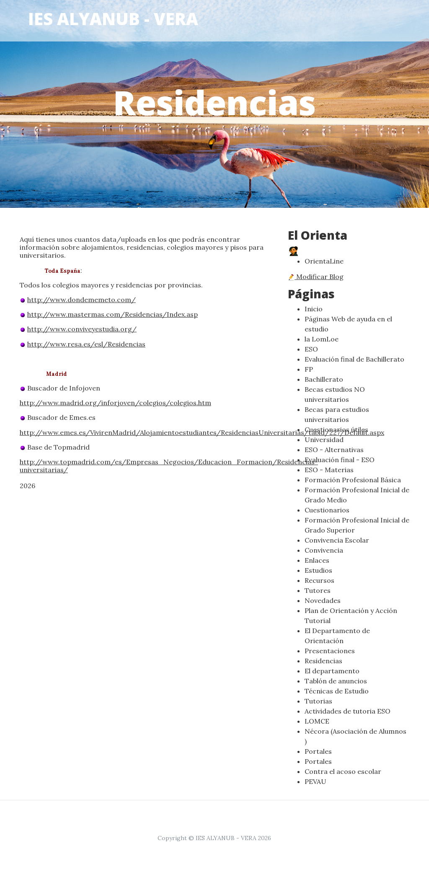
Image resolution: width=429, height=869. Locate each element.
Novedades (323, 600)
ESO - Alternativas (334, 449)
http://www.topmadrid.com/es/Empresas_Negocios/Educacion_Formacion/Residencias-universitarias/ (169, 466)
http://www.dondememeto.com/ (81, 299)
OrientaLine (324, 261)
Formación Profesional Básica (353, 480)
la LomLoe (322, 339)
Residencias (323, 661)
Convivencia (324, 550)
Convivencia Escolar (337, 540)
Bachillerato (324, 379)
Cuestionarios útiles (336, 429)
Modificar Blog (316, 276)
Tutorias (318, 701)
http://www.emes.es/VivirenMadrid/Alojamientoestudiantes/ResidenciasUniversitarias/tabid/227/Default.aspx (202, 432)
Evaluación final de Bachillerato (354, 359)
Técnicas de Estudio (337, 691)
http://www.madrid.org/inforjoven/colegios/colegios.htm (115, 402)
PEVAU (315, 781)
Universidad (324, 439)
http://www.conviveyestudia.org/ (82, 329)
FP (309, 369)
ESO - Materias (329, 470)
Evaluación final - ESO (340, 459)
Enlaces (317, 560)
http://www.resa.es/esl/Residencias (86, 344)
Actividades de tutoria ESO (347, 711)
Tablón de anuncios (336, 681)
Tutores (318, 590)
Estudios (318, 570)
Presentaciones (330, 651)
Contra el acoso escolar (343, 771)
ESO (311, 349)
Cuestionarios (327, 510)
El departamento (332, 671)
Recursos (319, 580)
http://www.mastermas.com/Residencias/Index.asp (112, 314)
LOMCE (317, 721)
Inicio (314, 309)
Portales (318, 751)
